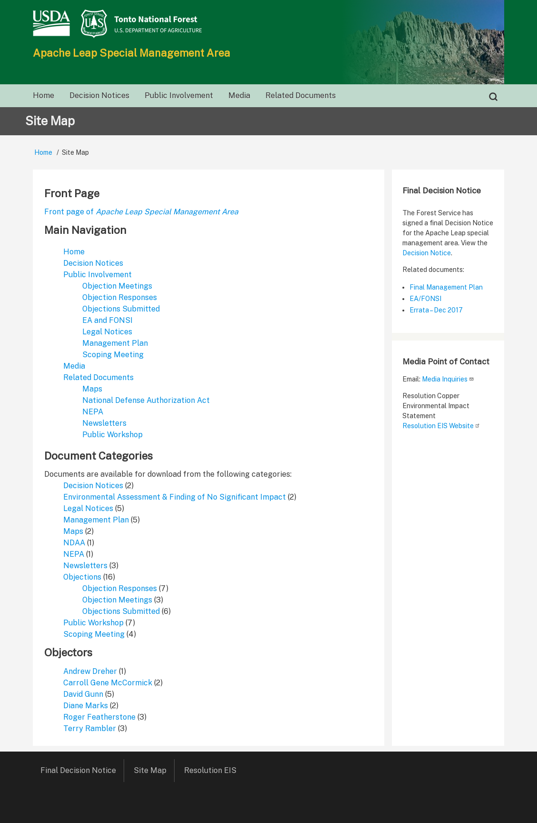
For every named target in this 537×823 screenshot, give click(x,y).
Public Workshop (112, 434)
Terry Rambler (89, 728)
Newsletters (104, 423)
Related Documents (98, 377)
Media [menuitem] (239, 95)
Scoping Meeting (113, 354)
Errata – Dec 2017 (436, 310)
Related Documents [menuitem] (300, 95)
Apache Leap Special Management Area (131, 53)
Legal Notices (107, 331)
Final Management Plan (446, 287)
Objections (82, 577)
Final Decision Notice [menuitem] (78, 770)
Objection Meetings (117, 286)
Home (43, 152)
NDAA (74, 542)
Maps (92, 388)
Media (74, 366)
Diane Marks (85, 705)
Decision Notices (93, 263)
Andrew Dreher (90, 671)
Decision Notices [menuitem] (99, 95)
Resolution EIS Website (441, 426)
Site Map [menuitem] (150, 770)
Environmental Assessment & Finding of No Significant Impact (174, 497)
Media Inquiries (448, 379)
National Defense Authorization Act (146, 400)
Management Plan (115, 343)
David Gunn (83, 694)
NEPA (92, 411)
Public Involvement (97, 274)
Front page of (141, 211)
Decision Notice (426, 253)
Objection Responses (119, 297)
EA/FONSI (425, 298)
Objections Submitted (121, 308)
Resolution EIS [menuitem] (213, 770)
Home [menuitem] (43, 95)
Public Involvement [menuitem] (179, 95)
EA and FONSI (107, 320)
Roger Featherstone (99, 717)
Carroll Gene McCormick (107, 682)
